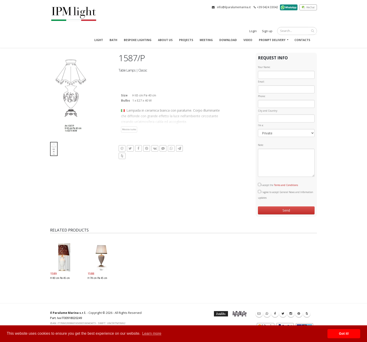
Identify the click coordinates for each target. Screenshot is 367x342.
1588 (91, 273)
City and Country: (268, 110)
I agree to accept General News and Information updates (285, 194)
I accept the (278, 185)
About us (165, 40)
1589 (53, 273)
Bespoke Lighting (137, 40)
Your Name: (264, 67)
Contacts (302, 40)
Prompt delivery (272, 40)
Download (228, 40)
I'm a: (261, 125)
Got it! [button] (344, 333)
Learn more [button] (151, 333)
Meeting (206, 40)
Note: (261, 145)
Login (253, 31)
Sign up (267, 31)
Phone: (262, 96)
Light (98, 40)
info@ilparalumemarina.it (234, 7)
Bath (113, 40)
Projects (186, 40)
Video (247, 40)
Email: (261, 81)
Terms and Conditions (286, 185)
